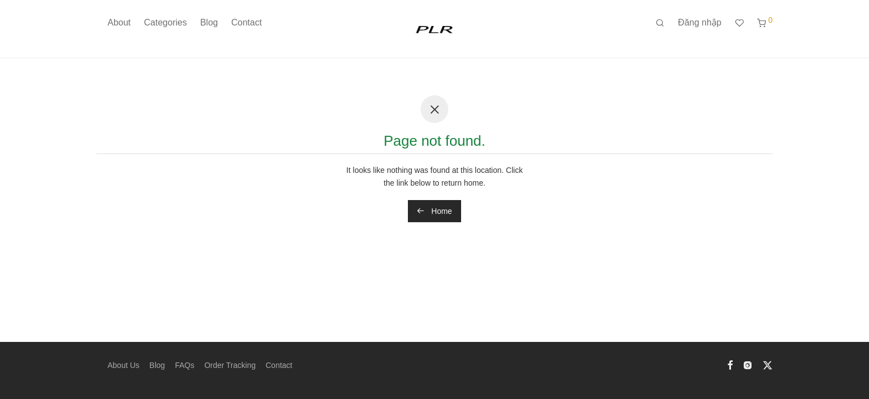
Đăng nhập (699, 22)
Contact (246, 22)
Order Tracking (230, 365)
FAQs (185, 365)
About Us (124, 365)
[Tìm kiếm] (660, 23)
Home (434, 211)
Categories (165, 22)
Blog (209, 22)
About (119, 22)
